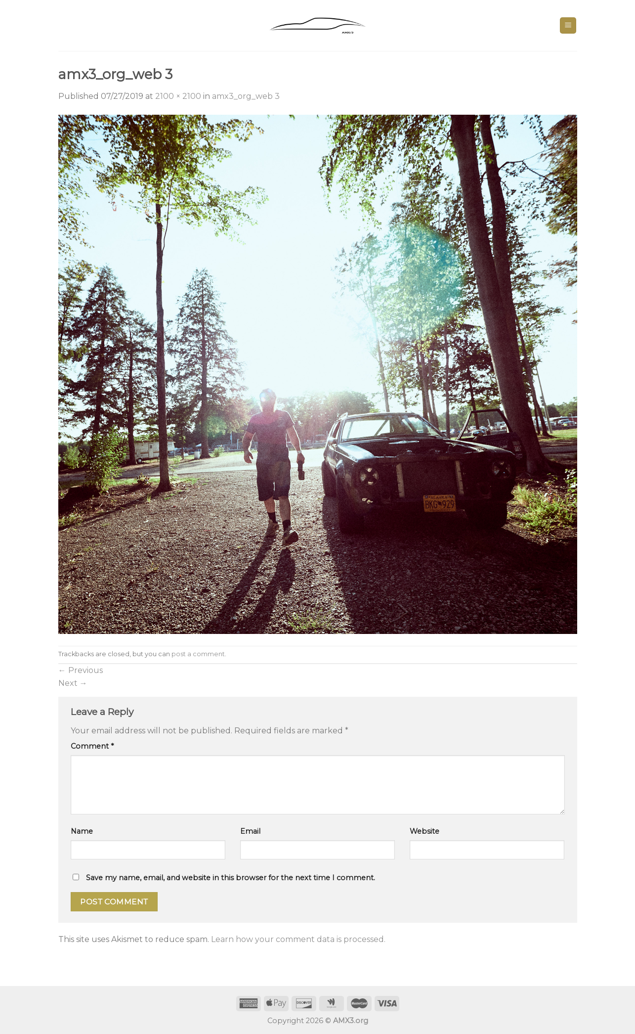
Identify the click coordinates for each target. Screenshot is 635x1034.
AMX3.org (350, 1020)
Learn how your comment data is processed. (298, 939)
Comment (92, 746)
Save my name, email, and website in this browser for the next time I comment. (230, 877)
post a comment (198, 654)
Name (82, 831)
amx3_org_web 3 (246, 96)
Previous (80, 670)
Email (250, 831)
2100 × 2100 (178, 96)
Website (424, 831)
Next (72, 683)
